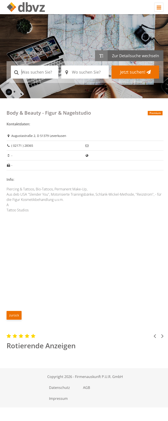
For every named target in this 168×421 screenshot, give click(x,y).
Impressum (59, 398)
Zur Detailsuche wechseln (135, 55)
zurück (14, 315)
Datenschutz (60, 387)
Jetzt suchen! (135, 72)
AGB (89, 387)
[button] (154, 336)
